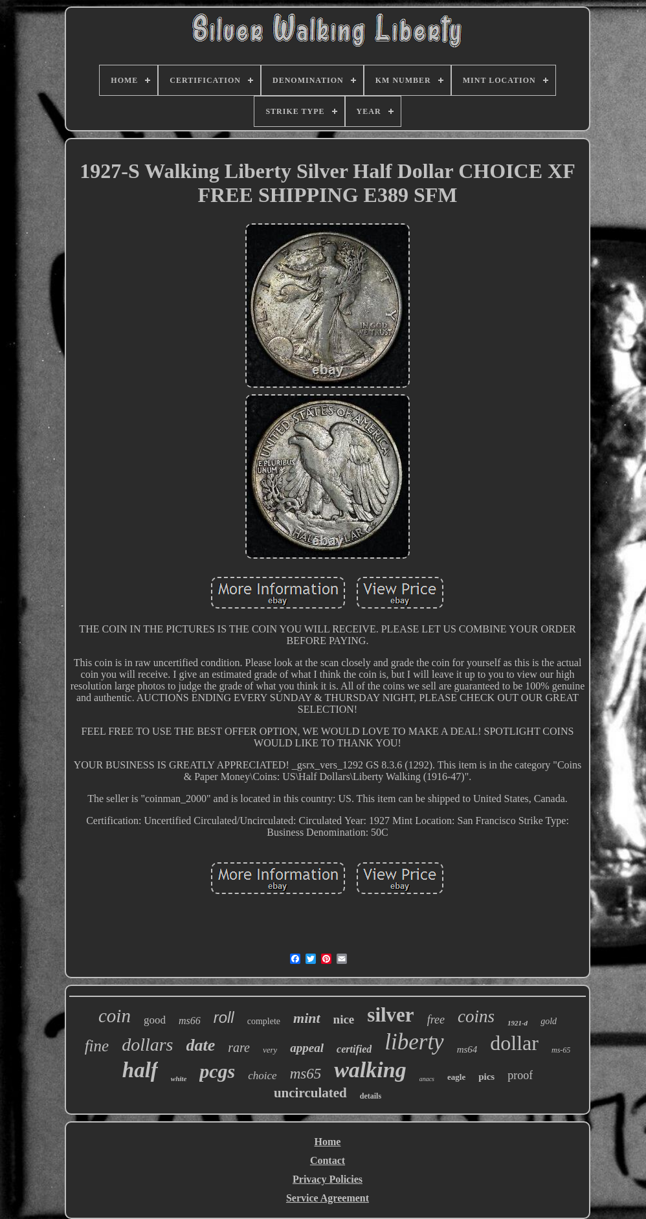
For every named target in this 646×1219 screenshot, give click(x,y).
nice (344, 1019)
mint (306, 1018)
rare (239, 1047)
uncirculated (310, 1093)
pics (486, 1076)
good (155, 1020)
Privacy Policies (327, 1179)
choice (262, 1075)
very (270, 1050)
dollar (514, 1043)
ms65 (306, 1074)
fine (97, 1046)
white (178, 1078)
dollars (147, 1044)
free (436, 1019)
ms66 (190, 1020)
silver (390, 1014)
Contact (327, 1160)
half (140, 1070)
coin (114, 1015)
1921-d (517, 1023)
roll (224, 1017)
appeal (307, 1048)
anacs (426, 1078)
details (370, 1096)
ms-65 (560, 1050)
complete (263, 1021)
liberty (413, 1042)
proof (520, 1075)
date (201, 1045)
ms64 (467, 1049)
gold (548, 1021)
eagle (456, 1077)
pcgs (217, 1071)
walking (370, 1070)
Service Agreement (327, 1197)
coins (476, 1016)
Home (328, 1141)
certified (354, 1049)
